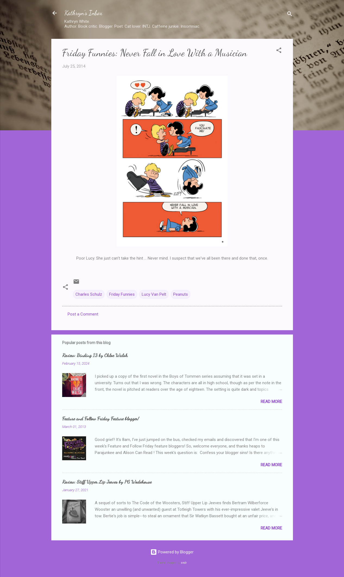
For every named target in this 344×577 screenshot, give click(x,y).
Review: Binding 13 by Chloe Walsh (95, 355)
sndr (184, 563)
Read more (271, 401)
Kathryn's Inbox (83, 13)
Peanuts (180, 294)
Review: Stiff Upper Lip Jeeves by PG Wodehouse (107, 482)
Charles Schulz (88, 294)
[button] (279, 51)
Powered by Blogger (172, 552)
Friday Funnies (122, 294)
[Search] (289, 15)
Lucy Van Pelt (154, 294)
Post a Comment (83, 314)
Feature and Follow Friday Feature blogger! (100, 418)
